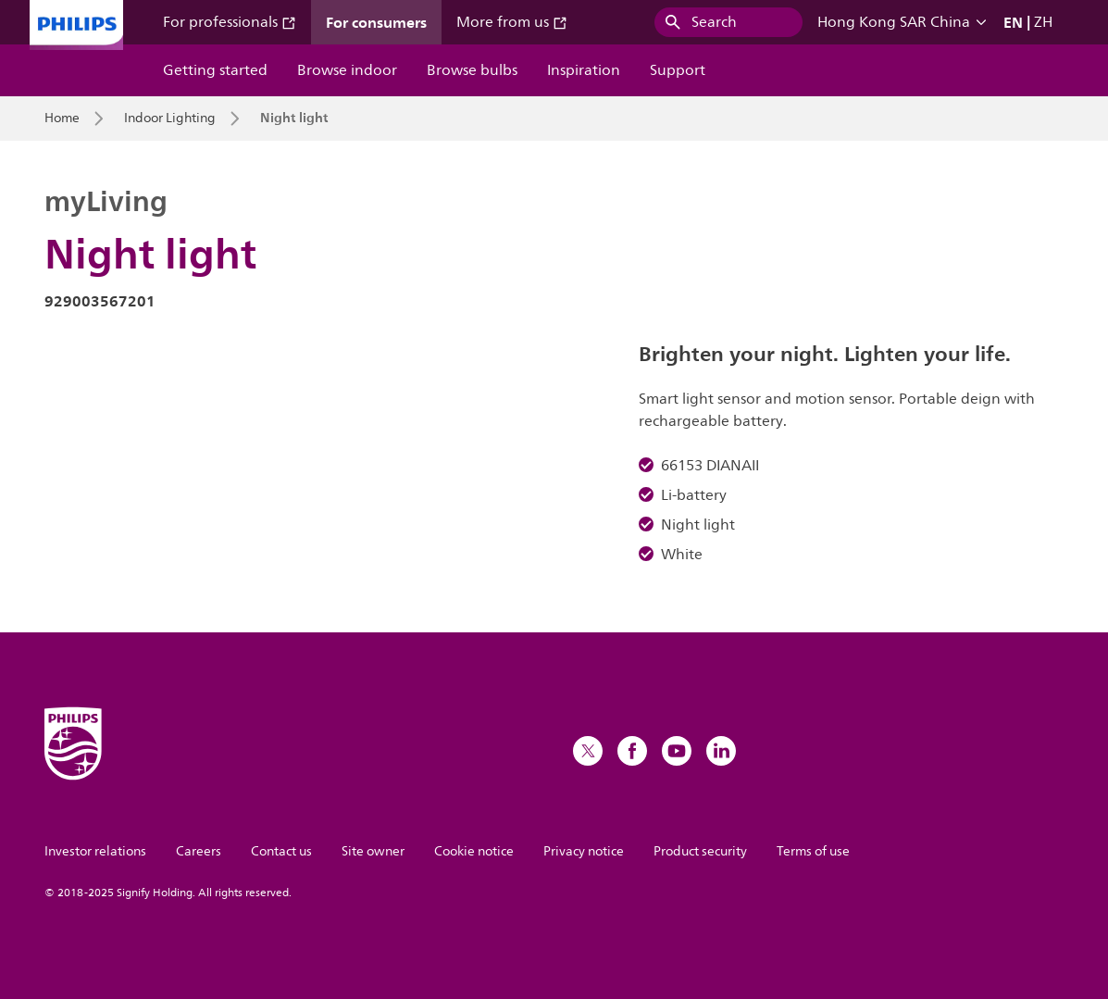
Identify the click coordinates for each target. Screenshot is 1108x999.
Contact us (281, 851)
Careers (198, 851)
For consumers (376, 22)
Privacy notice (583, 851)
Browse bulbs (472, 70)
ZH (1043, 22)
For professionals (229, 22)
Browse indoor (347, 70)
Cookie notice (474, 851)
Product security (700, 851)
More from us (511, 22)
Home (62, 118)
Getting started (215, 70)
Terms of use (813, 851)
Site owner (373, 851)
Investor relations (95, 851)
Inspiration (583, 70)
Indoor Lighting (170, 118)
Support (677, 70)
